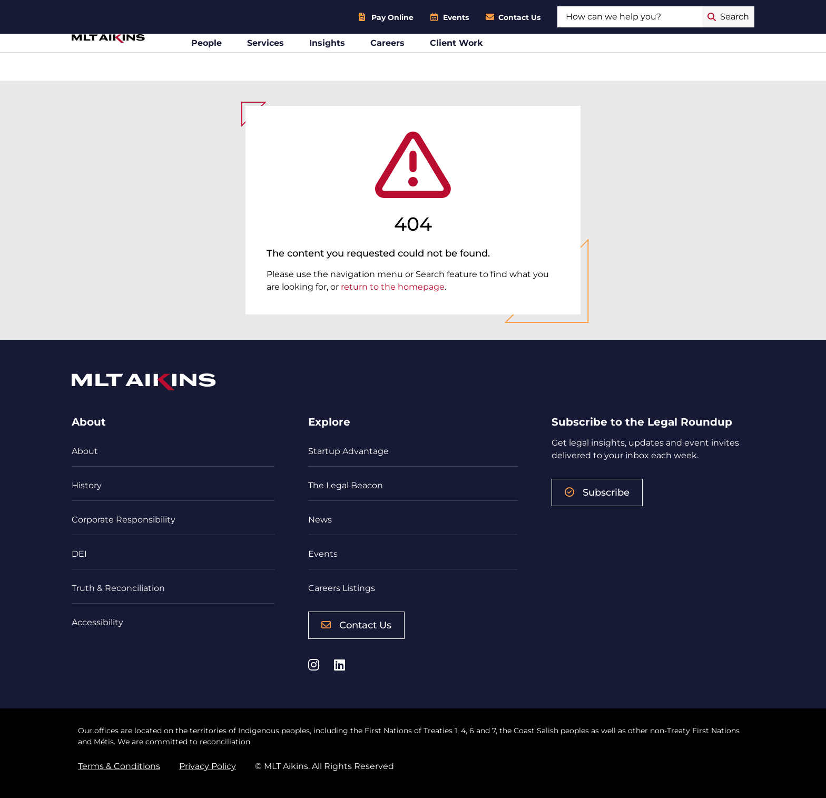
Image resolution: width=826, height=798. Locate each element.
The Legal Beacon (345, 485)
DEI (79, 554)
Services (336, 60)
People (277, 60)
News (320, 520)
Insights (398, 60)
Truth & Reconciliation (118, 588)
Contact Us (519, 17)
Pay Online (392, 17)
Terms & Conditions (119, 766)
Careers (458, 60)
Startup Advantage (348, 451)
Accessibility (97, 622)
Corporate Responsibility (123, 520)
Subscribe (597, 492)
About (85, 451)
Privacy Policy (207, 766)
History (87, 485)
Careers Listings (341, 588)
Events (456, 17)
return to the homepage (393, 287)
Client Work (527, 60)
